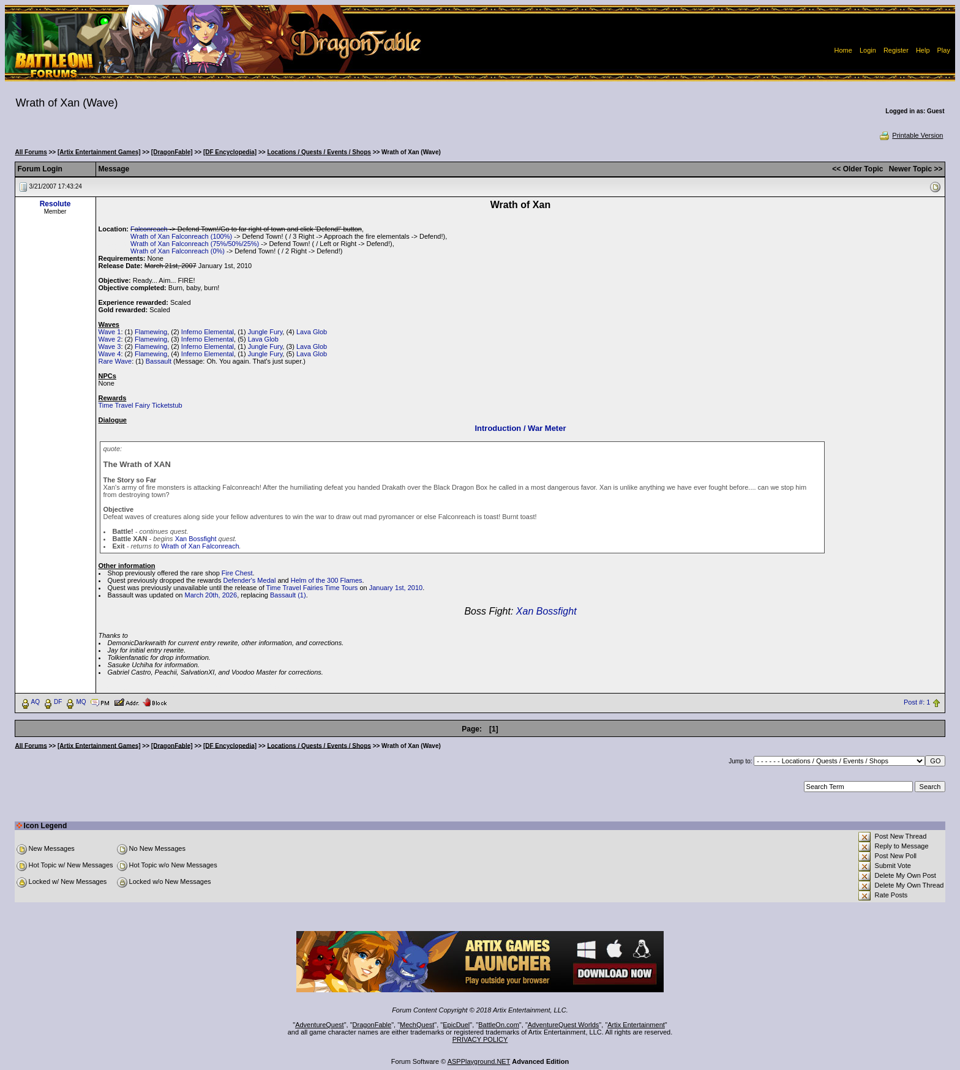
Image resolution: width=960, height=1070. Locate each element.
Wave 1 (110, 331)
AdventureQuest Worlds (563, 1024)
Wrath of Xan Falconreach (200, 546)
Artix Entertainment (636, 1024)
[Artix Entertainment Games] (99, 152)
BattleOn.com (498, 1024)
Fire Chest (237, 573)
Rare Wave (115, 361)
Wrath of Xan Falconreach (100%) (181, 236)
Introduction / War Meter (520, 428)
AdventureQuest (319, 1024)
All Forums (31, 152)
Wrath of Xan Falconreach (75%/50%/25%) (194, 243)
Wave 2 (110, 339)
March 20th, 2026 (211, 595)
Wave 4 (110, 353)
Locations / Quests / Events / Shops (318, 152)
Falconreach (149, 229)
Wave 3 (110, 346)
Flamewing (151, 331)
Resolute (55, 204)
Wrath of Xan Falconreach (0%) (177, 251)
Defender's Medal (249, 580)
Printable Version (911, 135)
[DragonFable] (172, 152)
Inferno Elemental (207, 331)
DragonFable (372, 1024)
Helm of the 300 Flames (326, 580)
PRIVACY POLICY (480, 1039)
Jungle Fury (265, 331)
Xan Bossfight (196, 538)
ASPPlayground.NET (479, 1061)
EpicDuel (456, 1024)
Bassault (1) (288, 595)
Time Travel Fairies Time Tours (312, 587)
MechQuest (417, 1024)
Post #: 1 (917, 702)
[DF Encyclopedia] (230, 152)
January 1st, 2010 (395, 587)
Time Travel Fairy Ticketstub (140, 405)
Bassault (158, 361)
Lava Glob (311, 331)
